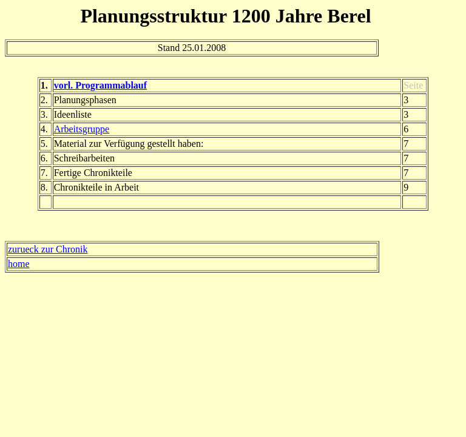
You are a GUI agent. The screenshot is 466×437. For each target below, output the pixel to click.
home (19, 264)
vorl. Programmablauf (100, 85)
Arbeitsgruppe (82, 129)
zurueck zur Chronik (48, 249)
